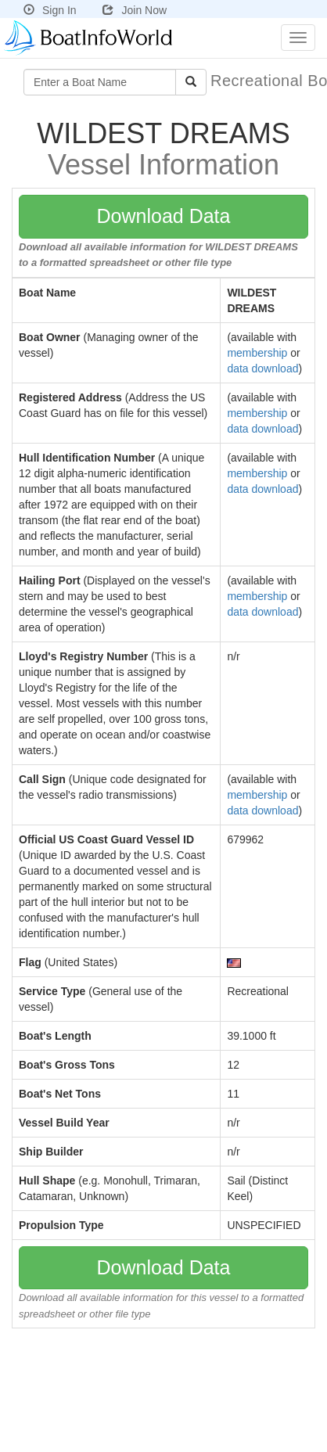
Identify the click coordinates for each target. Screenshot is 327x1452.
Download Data (164, 216)
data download (262, 368)
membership (257, 353)
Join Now (134, 10)
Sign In (50, 10)
